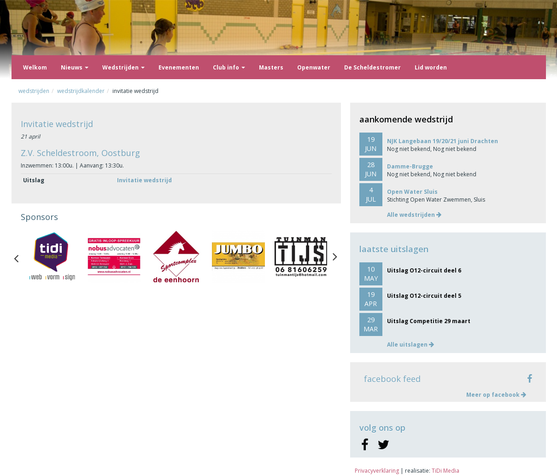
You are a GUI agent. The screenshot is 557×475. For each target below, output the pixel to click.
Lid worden (431, 67)
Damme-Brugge (410, 166)
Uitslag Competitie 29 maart (428, 321)
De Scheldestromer (372, 67)
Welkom (35, 67)
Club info (229, 67)
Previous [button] (20, 256)
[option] (51, 256)
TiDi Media (445, 471)
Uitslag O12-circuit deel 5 (424, 296)
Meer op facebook (496, 395)
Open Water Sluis (412, 192)
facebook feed (392, 378)
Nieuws (74, 67)
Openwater (313, 67)
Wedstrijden (123, 67)
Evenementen (178, 67)
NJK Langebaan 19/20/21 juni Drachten (442, 141)
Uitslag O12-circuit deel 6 (424, 270)
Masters (271, 67)
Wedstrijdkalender (81, 91)
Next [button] (335, 256)
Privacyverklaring (377, 471)
